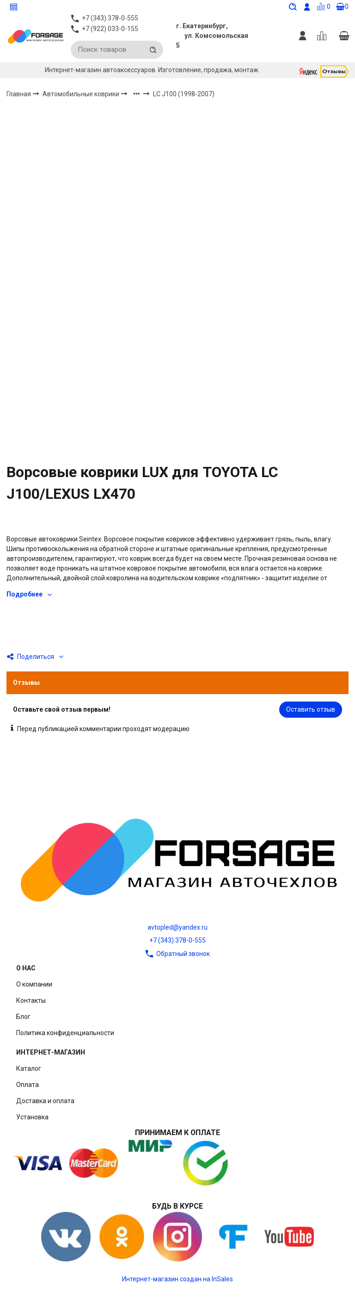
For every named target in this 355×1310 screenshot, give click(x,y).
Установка (32, 1117)
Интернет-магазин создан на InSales (177, 1279)
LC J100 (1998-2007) (183, 97)
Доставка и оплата (45, 1101)
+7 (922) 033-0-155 (110, 32)
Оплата (27, 1084)
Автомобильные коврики (82, 96)
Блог (23, 1016)
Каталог (28, 1068)
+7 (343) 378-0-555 (177, 940)
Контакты (31, 1000)
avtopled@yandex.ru (177, 927)
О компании (34, 984)
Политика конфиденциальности (65, 1033)
